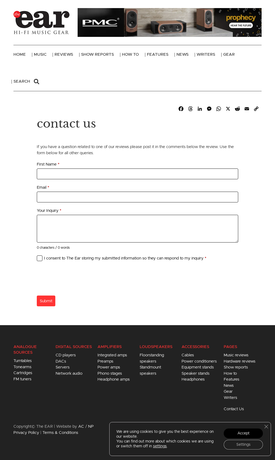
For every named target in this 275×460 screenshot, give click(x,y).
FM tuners (22, 379)
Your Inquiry (49, 211)
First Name (48, 164)
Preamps (105, 361)
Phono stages (109, 373)
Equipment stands (198, 367)
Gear (229, 54)
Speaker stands (195, 373)
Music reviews (236, 355)
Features (157, 54)
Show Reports (97, 54)
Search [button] (26, 81)
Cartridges (22, 373)
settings (160, 446)
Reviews (64, 54)
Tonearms (22, 367)
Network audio (69, 373)
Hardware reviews (239, 361)
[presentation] (77, 279)
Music (40, 54)
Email (43, 187)
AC (81, 426)
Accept (243, 433)
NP (91, 426)
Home (19, 54)
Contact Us (234, 409)
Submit (46, 301)
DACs (61, 361)
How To (130, 54)
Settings (243, 445)
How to (230, 373)
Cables (188, 355)
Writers (206, 54)
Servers (63, 367)
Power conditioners (199, 361)
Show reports (236, 367)
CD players (66, 355)
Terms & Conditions (60, 433)
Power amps (108, 367)
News (182, 54)
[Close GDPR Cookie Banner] (266, 426)
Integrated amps (112, 355)
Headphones (193, 379)
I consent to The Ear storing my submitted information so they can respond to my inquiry (125, 258)
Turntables (22, 361)
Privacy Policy (26, 433)
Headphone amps (113, 379)
